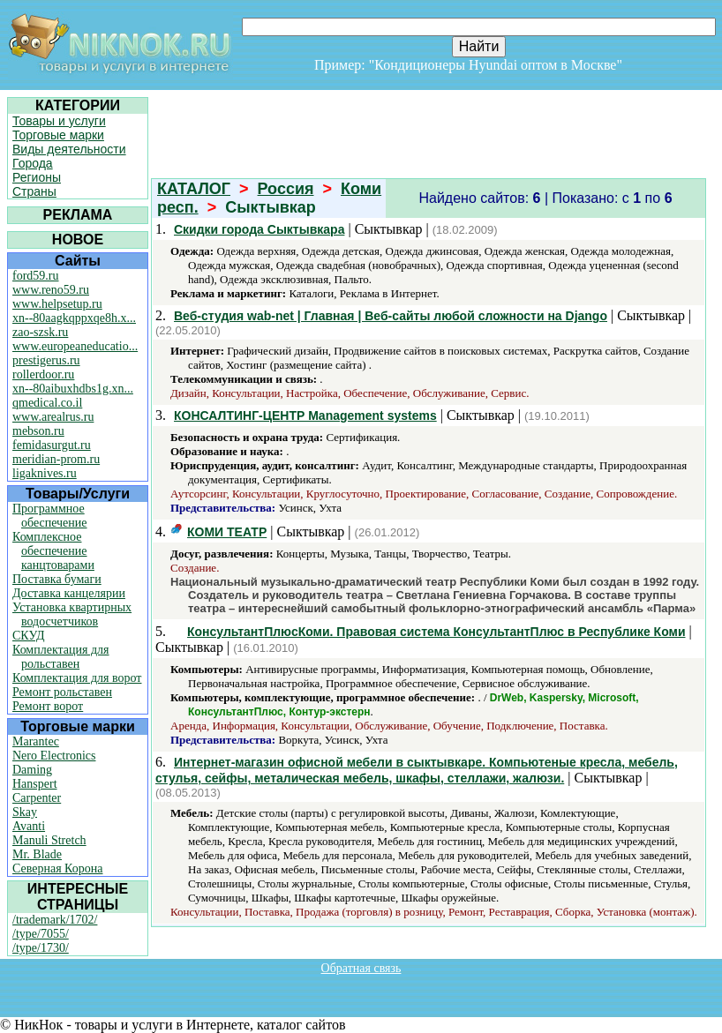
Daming (32, 769)
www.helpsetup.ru (57, 304)
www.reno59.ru (50, 289)
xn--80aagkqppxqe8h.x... (74, 318)
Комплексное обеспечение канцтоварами (53, 551)
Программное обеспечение (49, 515)
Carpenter (36, 798)
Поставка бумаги (57, 579)
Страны (34, 191)
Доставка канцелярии (68, 593)
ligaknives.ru (44, 473)
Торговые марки (58, 135)
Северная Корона (57, 868)
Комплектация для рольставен (60, 656)
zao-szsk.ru (40, 332)
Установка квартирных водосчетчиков (72, 614)
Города (32, 163)
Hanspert (34, 783)
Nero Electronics (53, 755)
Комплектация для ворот (76, 678)
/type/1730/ (40, 947)
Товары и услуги (59, 121)
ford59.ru (35, 275)
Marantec (35, 741)
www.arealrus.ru (53, 416)
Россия (286, 189)
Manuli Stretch (49, 840)
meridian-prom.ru (56, 459)
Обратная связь (361, 968)
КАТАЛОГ (193, 189)
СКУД (28, 635)
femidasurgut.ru (51, 445)
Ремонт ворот (47, 706)
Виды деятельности (69, 149)
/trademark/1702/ (54, 919)
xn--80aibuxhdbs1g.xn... (72, 388)
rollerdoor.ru (43, 374)
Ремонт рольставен (62, 692)
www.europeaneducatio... (75, 346)
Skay (24, 812)
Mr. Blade (37, 854)
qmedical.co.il (47, 402)
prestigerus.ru (46, 360)
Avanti (28, 826)
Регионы (36, 177)
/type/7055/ (40, 933)
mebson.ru (38, 431)
